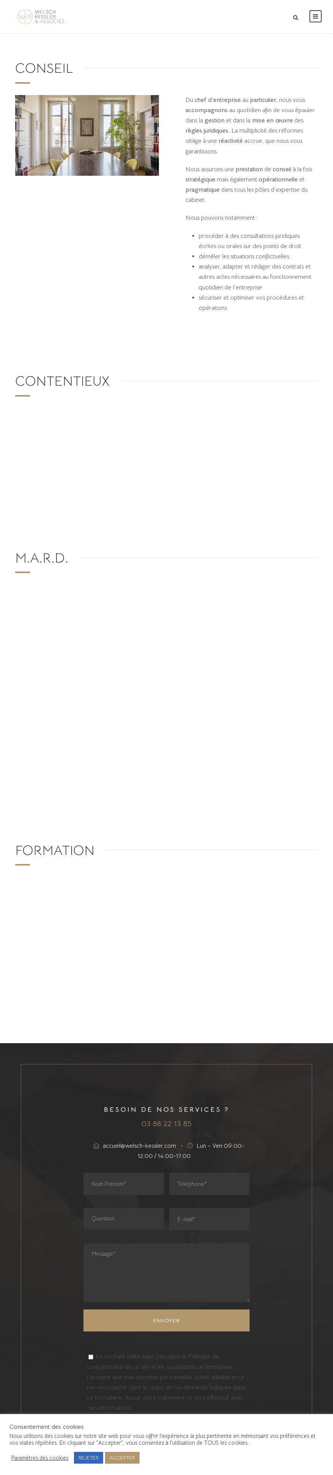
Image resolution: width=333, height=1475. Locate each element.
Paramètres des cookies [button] (39, 1458)
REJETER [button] (89, 1458)
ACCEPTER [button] (122, 1458)
